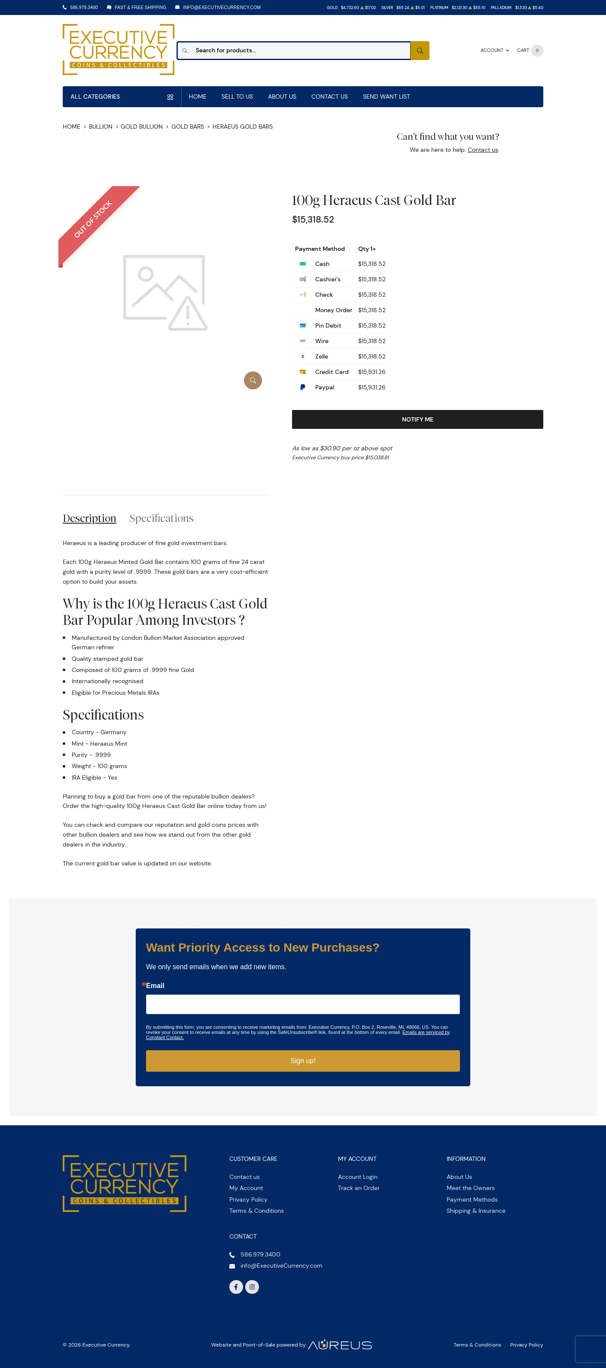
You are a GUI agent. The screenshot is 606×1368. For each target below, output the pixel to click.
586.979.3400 (83, 7)
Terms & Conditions (256, 1210)
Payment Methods (472, 1199)
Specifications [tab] (162, 518)
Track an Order (359, 1188)
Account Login (358, 1177)
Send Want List (386, 96)
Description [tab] (89, 518)
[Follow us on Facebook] (236, 1287)
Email (155, 985)
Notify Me (417, 419)
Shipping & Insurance (476, 1210)
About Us (282, 96)
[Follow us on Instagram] (252, 1287)
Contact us (483, 150)
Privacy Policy (248, 1199)
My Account (246, 1188)
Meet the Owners (471, 1188)
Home (198, 96)
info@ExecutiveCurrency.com (222, 7)
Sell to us (237, 96)
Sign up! (303, 1060)
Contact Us (329, 96)
